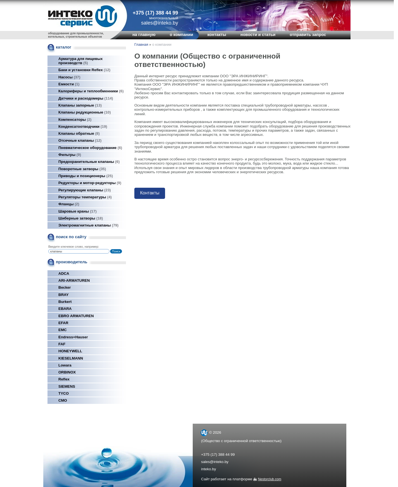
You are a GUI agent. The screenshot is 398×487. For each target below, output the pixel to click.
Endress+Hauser (73, 337)
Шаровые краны (77, 211)
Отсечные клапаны (80, 140)
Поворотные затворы (82, 169)
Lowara (65, 365)
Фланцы (68, 204)
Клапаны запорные (80, 105)
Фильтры (69, 155)
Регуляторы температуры (85, 197)
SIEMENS (66, 386)
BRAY (63, 295)
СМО (62, 400)
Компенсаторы (75, 119)
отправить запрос (308, 34)
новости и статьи (258, 34)
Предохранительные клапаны (89, 162)
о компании (181, 34)
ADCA (63, 273)
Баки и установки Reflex (84, 70)
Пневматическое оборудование (90, 148)
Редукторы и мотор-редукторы (89, 183)
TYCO (63, 393)
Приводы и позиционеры (85, 176)
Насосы (69, 77)
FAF (61, 344)
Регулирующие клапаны (84, 190)
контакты (216, 34)
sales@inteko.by (214, 462)
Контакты (149, 193)
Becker (64, 287)
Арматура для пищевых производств (80, 61)
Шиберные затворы (80, 218)
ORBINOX (67, 372)
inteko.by (208, 469)
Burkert (65, 302)
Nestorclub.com (269, 479)
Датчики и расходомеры (85, 98)
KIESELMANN (70, 358)
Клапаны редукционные (84, 112)
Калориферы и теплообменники (91, 91)
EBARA (65, 309)
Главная (141, 44)
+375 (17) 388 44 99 (155, 13)
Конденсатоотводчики (82, 126)
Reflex (64, 379)
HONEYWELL (70, 351)
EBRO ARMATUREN (76, 316)
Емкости (68, 84)
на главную (144, 34)
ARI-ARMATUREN (74, 280)
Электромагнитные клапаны (88, 225)
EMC (62, 330)
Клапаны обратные (79, 133)
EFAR (63, 323)
